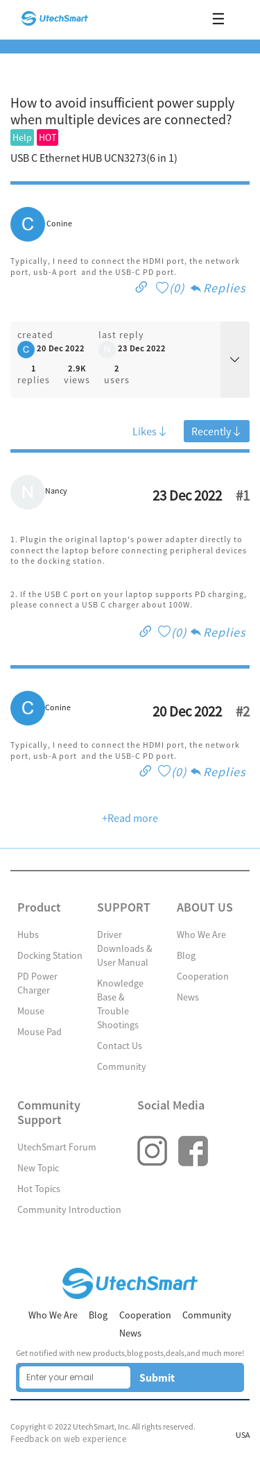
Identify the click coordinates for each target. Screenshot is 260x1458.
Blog (186, 955)
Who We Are (201, 934)
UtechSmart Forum (56, 1147)
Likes (150, 431)
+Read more (130, 818)
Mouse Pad (39, 1031)
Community (121, 1066)
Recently (216, 431)
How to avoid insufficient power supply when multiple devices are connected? (122, 111)
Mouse (30, 1011)
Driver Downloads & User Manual (125, 948)
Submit (157, 1377)
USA (243, 1435)
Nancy (56, 491)
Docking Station (50, 955)
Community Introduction (69, 1209)
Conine (59, 223)
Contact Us (119, 1045)
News (188, 997)
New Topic (38, 1168)
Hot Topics (38, 1188)
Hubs (28, 934)
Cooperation (203, 976)
